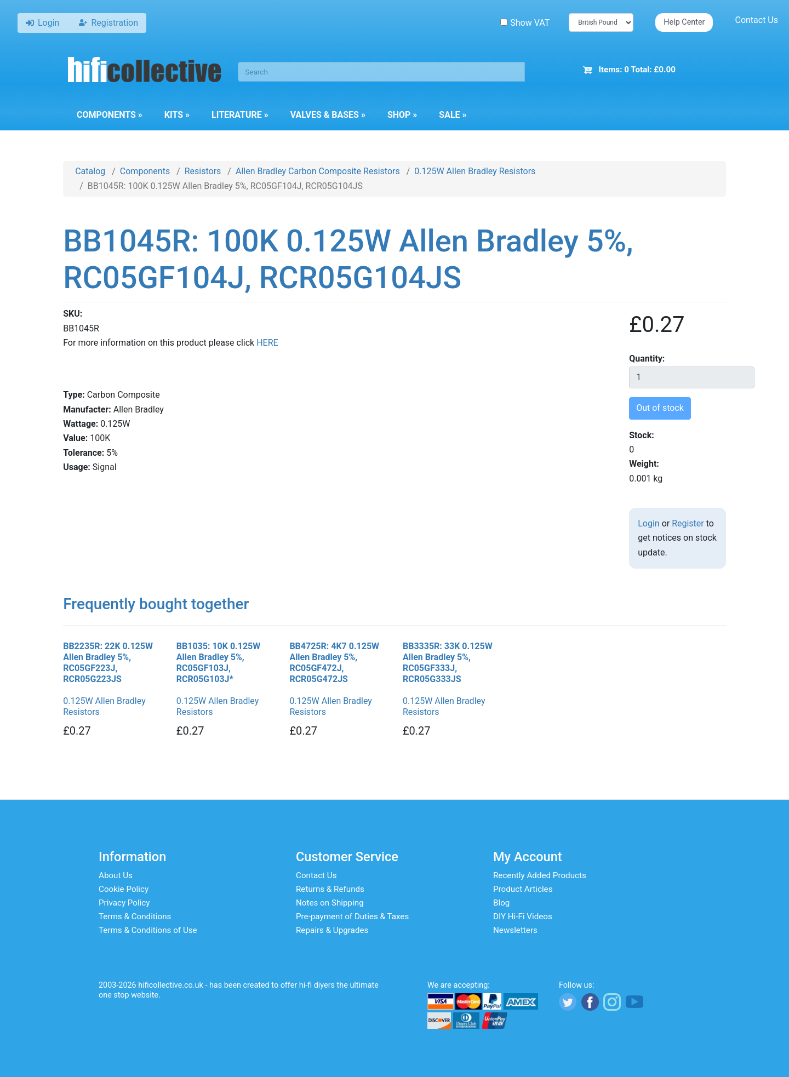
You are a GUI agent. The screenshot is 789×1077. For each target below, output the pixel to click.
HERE (267, 342)
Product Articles (523, 889)
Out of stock (660, 408)
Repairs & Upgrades (332, 930)
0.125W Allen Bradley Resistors (474, 171)
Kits (177, 115)
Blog (501, 903)
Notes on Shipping (330, 903)
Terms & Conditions (135, 916)
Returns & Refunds (330, 889)
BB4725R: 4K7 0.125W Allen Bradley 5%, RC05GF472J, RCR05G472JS (334, 662)
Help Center (684, 22)
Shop (402, 115)
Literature (239, 115)
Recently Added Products (539, 875)
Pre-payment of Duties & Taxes (352, 916)
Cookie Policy (123, 889)
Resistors (203, 171)
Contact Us (756, 20)
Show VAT (525, 23)
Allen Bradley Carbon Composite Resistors (318, 171)
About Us (116, 875)
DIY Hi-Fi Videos (522, 916)
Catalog (90, 171)
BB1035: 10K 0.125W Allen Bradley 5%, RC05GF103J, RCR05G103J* (218, 662)
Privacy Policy (124, 903)
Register (688, 523)
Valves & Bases (327, 115)
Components (109, 115)
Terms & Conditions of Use (148, 930)
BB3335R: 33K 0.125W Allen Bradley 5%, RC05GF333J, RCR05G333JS (448, 662)
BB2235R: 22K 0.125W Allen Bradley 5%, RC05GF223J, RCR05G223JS (108, 662)
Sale (452, 115)
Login (648, 523)
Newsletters (515, 930)
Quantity (645, 358)
